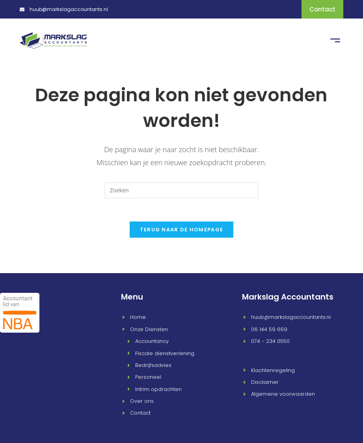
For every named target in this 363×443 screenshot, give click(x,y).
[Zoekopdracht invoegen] (181, 189)
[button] (335, 40)
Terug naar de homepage (181, 228)
